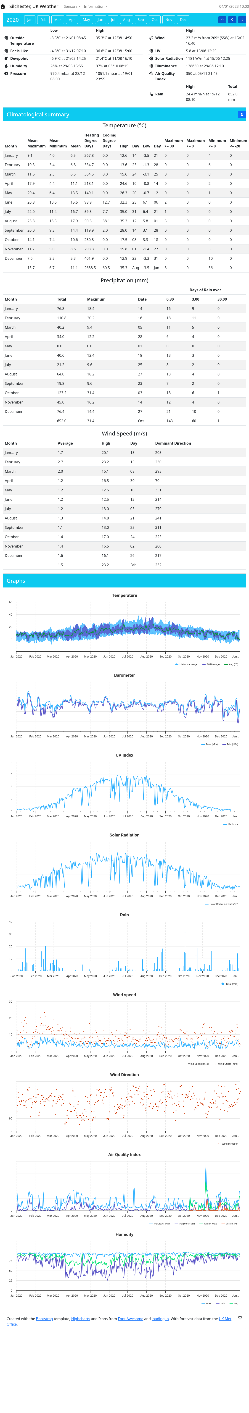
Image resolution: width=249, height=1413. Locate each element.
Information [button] (94, 6)
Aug (126, 19)
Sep (141, 19)
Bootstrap (44, 1318)
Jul (113, 19)
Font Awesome (130, 1318)
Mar (57, 19)
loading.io (160, 1318)
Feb (43, 19)
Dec (183, 19)
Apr (72, 19)
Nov (168, 19)
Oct (155, 19)
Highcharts (80, 1318)
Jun (100, 19)
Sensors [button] (70, 6)
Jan (29, 19)
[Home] (3, 6)
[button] (222, 19)
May (86, 19)
